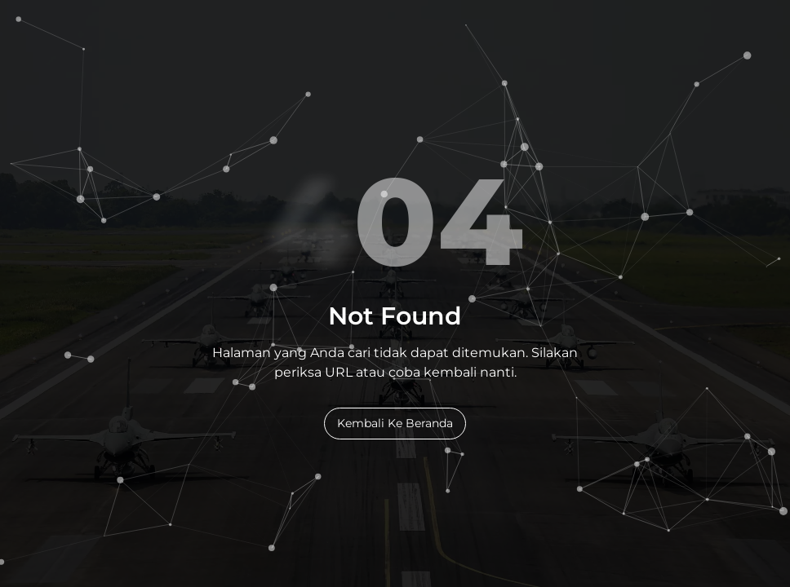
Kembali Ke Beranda (395, 423)
